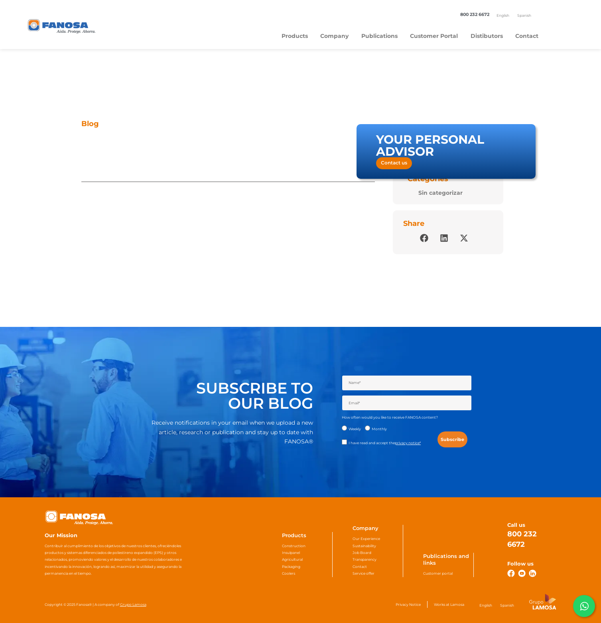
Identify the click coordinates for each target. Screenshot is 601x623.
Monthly (379, 429)
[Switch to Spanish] (524, 15)
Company (334, 36)
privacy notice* (408, 443)
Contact (526, 36)
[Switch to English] (503, 15)
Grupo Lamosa (133, 604)
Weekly (355, 429)
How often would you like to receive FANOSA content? (390, 417)
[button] (424, 238)
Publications (379, 36)
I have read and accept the (385, 443)
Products (295, 36)
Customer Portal (434, 36)
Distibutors (487, 36)
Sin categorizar (440, 192)
